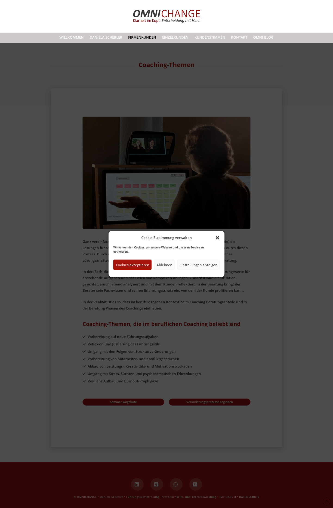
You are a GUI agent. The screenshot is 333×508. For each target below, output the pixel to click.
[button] (217, 237)
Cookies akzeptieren (132, 265)
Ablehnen (164, 265)
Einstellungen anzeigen (198, 265)
